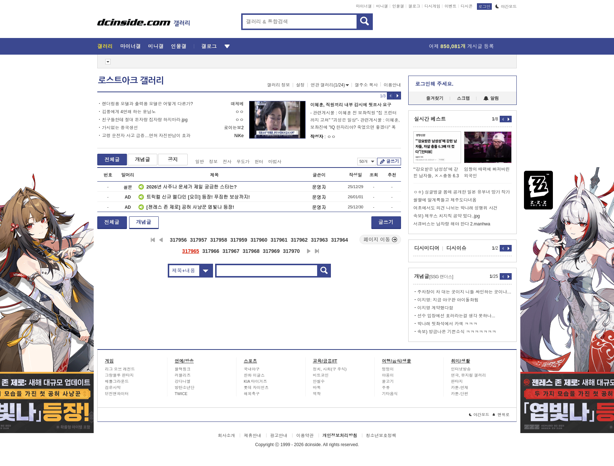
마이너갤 (364, 6)
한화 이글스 (254, 375)
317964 (339, 240)
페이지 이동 (380, 239)
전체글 (112, 159)
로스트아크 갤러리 (131, 80)
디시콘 (467, 6)
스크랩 (463, 98)
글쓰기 (392, 161)
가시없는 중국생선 (120, 127)
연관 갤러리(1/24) (330, 85)
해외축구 (252, 393)
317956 (178, 240)
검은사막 (113, 387)
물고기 (388, 381)
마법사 (274, 161)
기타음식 (390, 393)
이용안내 (392, 85)
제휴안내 (252, 435)
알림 (491, 98)
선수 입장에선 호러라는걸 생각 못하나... (456, 315)
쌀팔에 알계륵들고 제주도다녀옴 (445, 200)
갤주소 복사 (366, 85)
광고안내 (278, 435)
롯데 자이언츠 (256, 387)
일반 (199, 161)
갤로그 (414, 6)
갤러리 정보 (278, 85)
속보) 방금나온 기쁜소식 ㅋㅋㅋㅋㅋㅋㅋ (456, 331)
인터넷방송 (461, 369)
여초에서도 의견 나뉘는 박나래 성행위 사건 (455, 208)
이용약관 (305, 435)
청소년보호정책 (381, 435)
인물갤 (398, 6)
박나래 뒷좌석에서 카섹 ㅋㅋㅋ (447, 323)
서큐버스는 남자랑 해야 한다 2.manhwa (451, 223)
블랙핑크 (183, 369)
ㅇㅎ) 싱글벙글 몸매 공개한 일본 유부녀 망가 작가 (461, 192)
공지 (173, 159)
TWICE (181, 393)
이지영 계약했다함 (435, 307)
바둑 (317, 387)
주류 (386, 387)
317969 (271, 251)
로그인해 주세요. (434, 84)
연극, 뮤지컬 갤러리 (468, 375)
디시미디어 (426, 248)
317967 (230, 251)
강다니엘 (183, 381)
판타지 (457, 381)
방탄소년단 (185, 387)
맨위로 (501, 414)
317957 (198, 240)
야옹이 (388, 375)
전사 (227, 161)
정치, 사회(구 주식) (330, 369)
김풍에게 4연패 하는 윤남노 (129, 111)
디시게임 (432, 6)
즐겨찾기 (434, 98)
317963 (319, 240)
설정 (300, 85)
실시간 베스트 (430, 119)
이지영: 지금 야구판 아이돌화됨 (447, 299)
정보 (213, 161)
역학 (317, 393)
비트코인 (321, 375)
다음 (309, 251)
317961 (278, 240)
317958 (218, 240)
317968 (251, 251)
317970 (291, 251)
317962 (299, 240)
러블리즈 (183, 375)
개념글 (142, 159)
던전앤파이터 (117, 393)
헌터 (259, 161)
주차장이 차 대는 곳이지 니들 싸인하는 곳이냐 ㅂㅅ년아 (464, 292)
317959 (238, 240)
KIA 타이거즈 (255, 381)
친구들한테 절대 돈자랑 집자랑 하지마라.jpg (145, 119)
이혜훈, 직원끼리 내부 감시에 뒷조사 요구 (350, 104)
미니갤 (382, 6)
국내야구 (252, 369)
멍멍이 (388, 369)
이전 (161, 239)
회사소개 (226, 435)
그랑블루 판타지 (119, 375)
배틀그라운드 (117, 381)
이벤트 (450, 6)
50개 (366, 161)
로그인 (484, 6)
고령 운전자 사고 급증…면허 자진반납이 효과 (146, 135)
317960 (259, 240)
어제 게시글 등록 (461, 46)
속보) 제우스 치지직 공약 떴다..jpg (446, 216)
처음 (152, 239)
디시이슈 (456, 248)
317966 (210, 251)
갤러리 (105, 46)
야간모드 (506, 6)
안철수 (319, 381)
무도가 (243, 161)
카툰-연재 (459, 387)
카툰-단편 (459, 393)
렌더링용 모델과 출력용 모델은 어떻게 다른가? (147, 103)
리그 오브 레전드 (120, 369)
